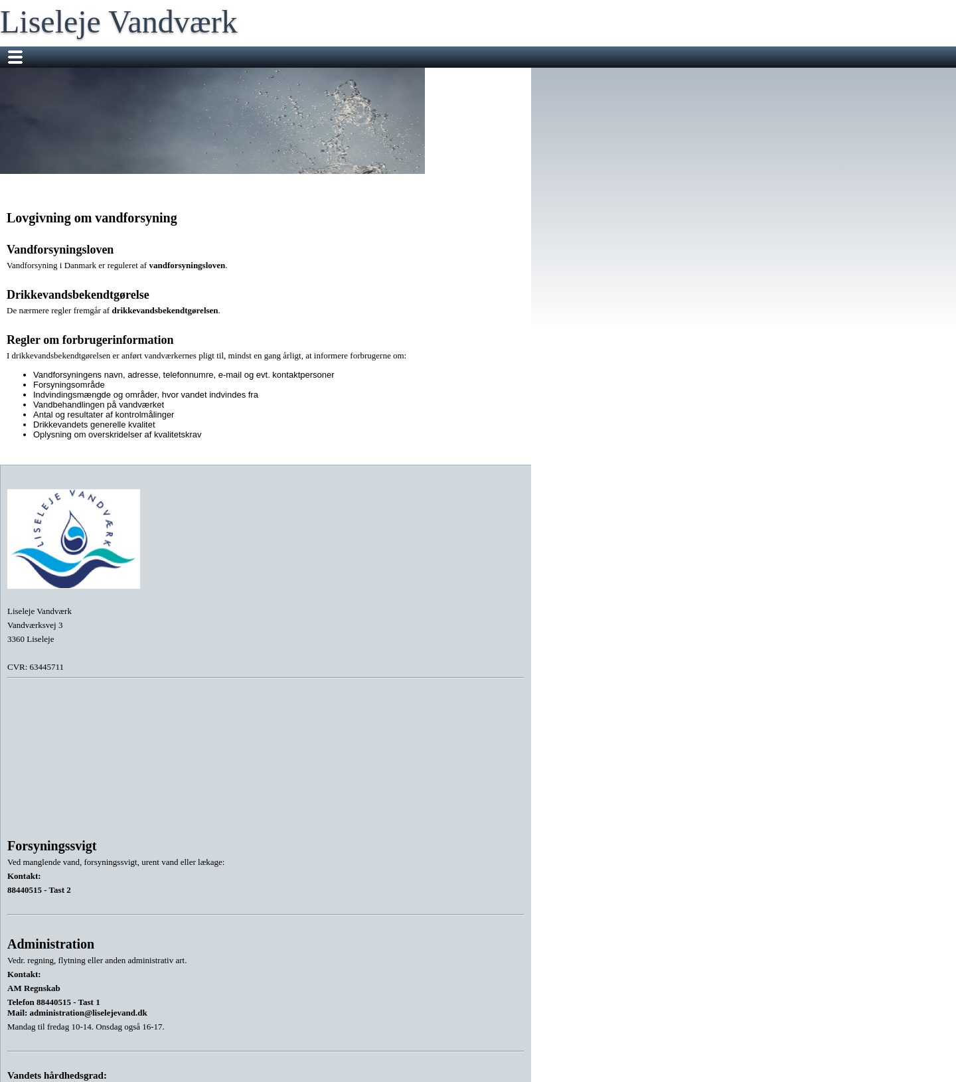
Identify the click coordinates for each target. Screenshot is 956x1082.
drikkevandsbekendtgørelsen (165, 310)
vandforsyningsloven (187, 265)
